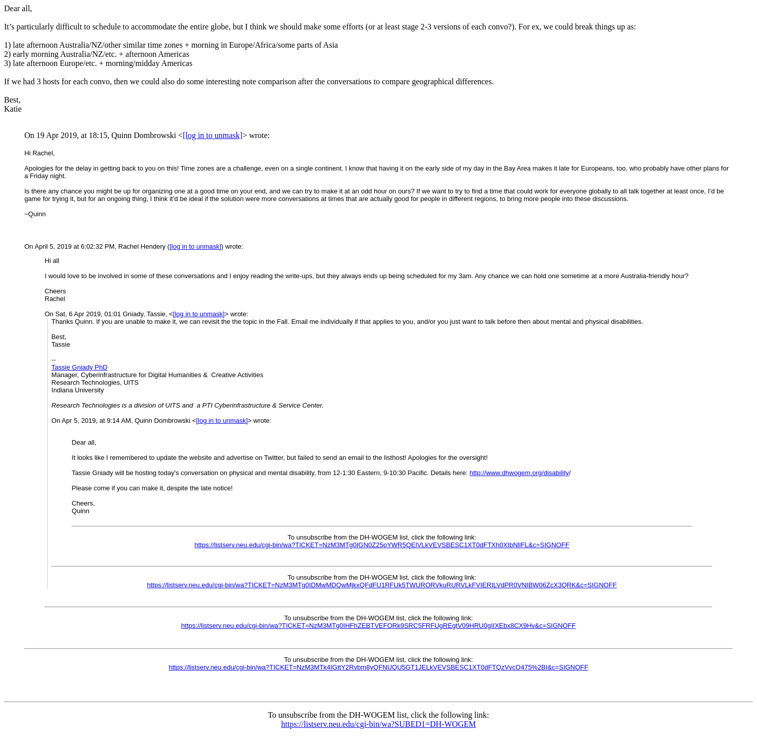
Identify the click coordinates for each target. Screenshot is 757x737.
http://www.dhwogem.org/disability (519, 473)
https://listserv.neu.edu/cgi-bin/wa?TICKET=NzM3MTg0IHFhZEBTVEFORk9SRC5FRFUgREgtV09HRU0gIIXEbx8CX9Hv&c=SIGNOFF (378, 625)
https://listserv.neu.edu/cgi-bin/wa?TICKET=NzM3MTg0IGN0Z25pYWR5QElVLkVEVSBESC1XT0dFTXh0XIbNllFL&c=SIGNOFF (381, 545)
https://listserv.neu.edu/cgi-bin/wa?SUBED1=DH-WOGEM (378, 724)
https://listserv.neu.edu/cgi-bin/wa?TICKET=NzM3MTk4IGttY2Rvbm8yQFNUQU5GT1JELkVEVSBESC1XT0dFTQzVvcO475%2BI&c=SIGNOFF (379, 667)
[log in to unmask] (213, 135)
